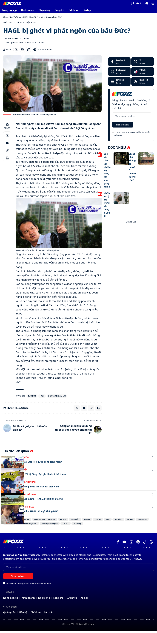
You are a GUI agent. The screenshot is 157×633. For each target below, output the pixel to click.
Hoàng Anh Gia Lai (57, 397)
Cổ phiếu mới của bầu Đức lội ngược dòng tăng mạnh (36, 463)
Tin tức (108, 525)
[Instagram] (119, 73)
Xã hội (28, 521)
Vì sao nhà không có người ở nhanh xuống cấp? (132, 168)
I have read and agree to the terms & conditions (28, 585)
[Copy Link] (30, 51)
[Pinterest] (138, 544)
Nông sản (86, 521)
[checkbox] (113, 134)
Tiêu (127, 521)
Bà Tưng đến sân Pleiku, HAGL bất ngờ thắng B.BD (34, 513)
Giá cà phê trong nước (62, 525)
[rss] (142, 82)
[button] (132, 3)
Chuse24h (8, 17)
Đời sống (140, 521)
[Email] (23, 51)
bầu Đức (32, 397)
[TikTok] (144, 544)
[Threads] (151, 544)
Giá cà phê (25, 525)
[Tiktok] (142, 73)
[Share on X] (16, 51)
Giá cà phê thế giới (89, 525)
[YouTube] (124, 544)
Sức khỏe (41, 525)
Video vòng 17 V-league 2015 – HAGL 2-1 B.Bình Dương (37, 501)
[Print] (37, 51)
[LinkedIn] (119, 82)
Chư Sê (114, 521)
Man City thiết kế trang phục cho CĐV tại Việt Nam (34, 488)
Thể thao (18, 17)
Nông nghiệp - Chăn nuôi (49, 521)
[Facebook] (119, 63)
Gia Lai (101, 521)
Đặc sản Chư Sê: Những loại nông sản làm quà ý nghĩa (107, 171)
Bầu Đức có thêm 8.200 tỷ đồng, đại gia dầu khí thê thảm (38, 476)
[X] (142, 63)
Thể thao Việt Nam (30, 23)
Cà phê (71, 521)
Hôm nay (122, 525)
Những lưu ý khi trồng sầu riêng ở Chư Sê (107, 203)
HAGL (42, 397)
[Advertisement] (131, 242)
